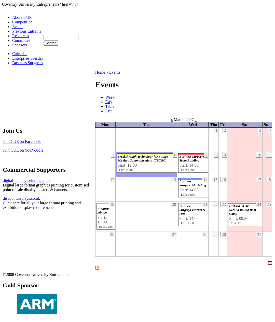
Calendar (19, 53)
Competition (22, 22)
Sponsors (19, 45)
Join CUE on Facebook (22, 141)
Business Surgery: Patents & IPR (192, 210)
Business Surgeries (27, 63)
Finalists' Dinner (104, 210)
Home (100, 72)
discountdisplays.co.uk (21, 198)
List (108, 111)
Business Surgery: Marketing (192, 183)
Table (109, 106)
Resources (20, 36)
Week (110, 97)
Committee (21, 40)
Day (108, 102)
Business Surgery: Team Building (191, 158)
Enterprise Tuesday (28, 58)
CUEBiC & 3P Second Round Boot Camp (242, 210)
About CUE (22, 17)
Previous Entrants (26, 31)
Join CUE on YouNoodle (23, 150)
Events (17, 26)
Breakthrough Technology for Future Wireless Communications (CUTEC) (143, 158)
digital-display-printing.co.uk (27, 180)
